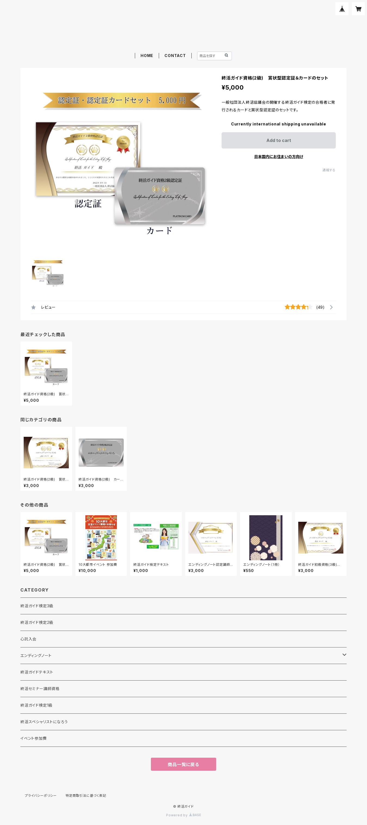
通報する (329, 170)
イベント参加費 (33, 738)
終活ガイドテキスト (36, 672)
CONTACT (175, 55)
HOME (147, 55)
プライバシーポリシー (41, 796)
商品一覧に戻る (183, 764)
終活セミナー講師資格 (40, 688)
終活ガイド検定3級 (36, 605)
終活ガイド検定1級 (36, 705)
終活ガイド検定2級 (36, 622)
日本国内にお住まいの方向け (278, 156)
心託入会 (28, 639)
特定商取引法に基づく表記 (86, 796)
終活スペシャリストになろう (44, 721)
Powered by (183, 815)
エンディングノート (36, 655)
